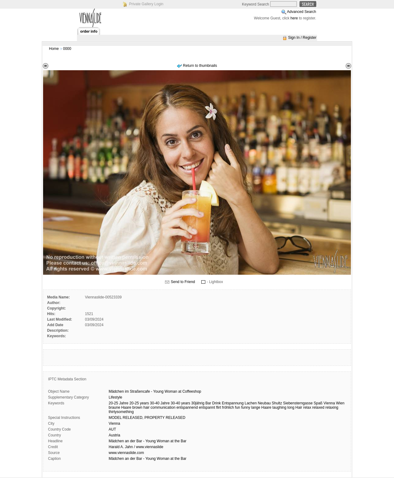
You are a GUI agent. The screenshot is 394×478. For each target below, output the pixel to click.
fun (237, 407)
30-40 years (180, 403)
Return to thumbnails (200, 65)
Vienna (329, 403)
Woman (171, 391)
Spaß (318, 403)
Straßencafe (140, 391)
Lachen (251, 403)
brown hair (141, 407)
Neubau (264, 403)
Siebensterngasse (298, 403)
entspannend (187, 407)
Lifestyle (115, 397)
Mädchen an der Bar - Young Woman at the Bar (148, 441)
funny (245, 407)
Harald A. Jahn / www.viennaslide (136, 447)
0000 (67, 49)
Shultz (277, 403)
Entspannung (233, 403)
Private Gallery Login (146, 4)
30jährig (197, 403)
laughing (279, 407)
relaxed (318, 407)
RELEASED (175, 417)
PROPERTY (154, 417)
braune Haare (120, 407)
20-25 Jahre (118, 403)
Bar (208, 403)
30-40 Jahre (160, 403)
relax (307, 407)
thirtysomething (121, 412)
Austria (114, 435)
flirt (218, 407)
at (179, 391)
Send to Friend (183, 282)
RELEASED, (133, 417)
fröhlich (228, 407)
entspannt (207, 407)
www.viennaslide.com (126, 453)
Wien (340, 403)
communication (163, 407)
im (127, 391)
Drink (216, 403)
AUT (112, 429)
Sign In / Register (302, 37)
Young (158, 391)
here (294, 18)
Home (54, 49)
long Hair (294, 407)
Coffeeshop (191, 391)
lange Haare (261, 407)
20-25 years (139, 403)
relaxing (331, 407)
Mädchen (116, 391)
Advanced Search (301, 12)
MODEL (115, 417)
